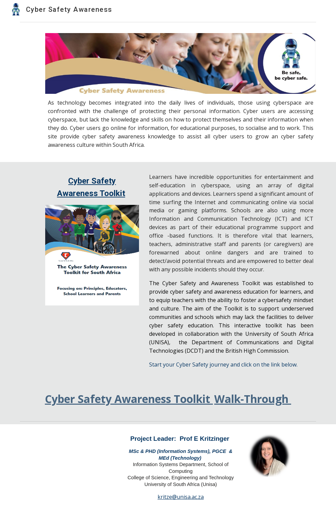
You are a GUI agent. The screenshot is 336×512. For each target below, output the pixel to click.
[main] (180, 124)
